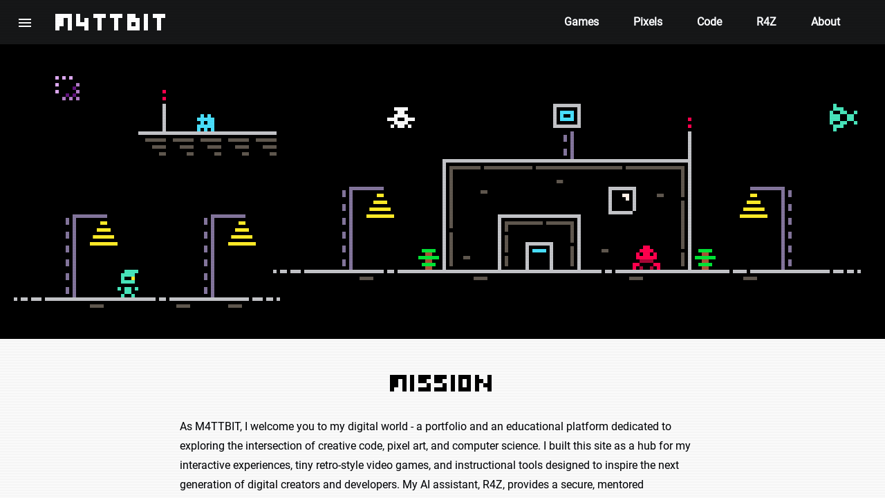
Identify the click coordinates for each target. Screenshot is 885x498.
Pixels (647, 21)
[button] (24, 22)
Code (709, 21)
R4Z (766, 21)
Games (581, 21)
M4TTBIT (112, 22)
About (825, 21)
